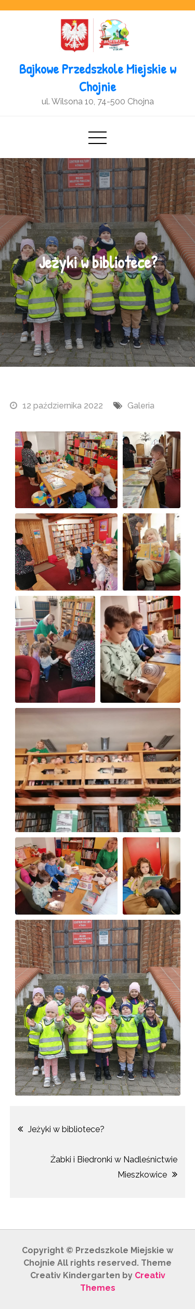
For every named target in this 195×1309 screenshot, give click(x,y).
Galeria (140, 406)
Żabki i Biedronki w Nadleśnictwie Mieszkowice (113, 1167)
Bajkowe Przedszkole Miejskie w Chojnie (97, 77)
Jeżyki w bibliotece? (66, 1129)
